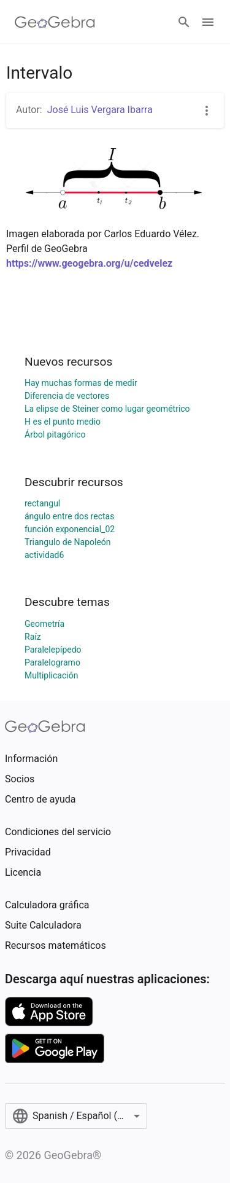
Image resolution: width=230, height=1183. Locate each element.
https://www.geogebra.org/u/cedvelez (89, 263)
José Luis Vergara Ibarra (100, 110)
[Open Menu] (208, 22)
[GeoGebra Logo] (55, 22)
